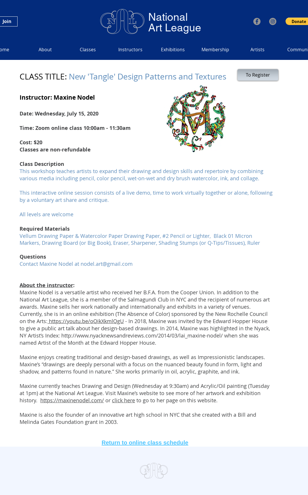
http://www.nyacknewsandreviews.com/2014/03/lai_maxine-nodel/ (142, 335)
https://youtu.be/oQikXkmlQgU (85, 321)
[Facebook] (257, 21)
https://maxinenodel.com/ (72, 400)
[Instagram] (272, 21)
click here (123, 400)
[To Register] (257, 75)
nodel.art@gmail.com (107, 263)
